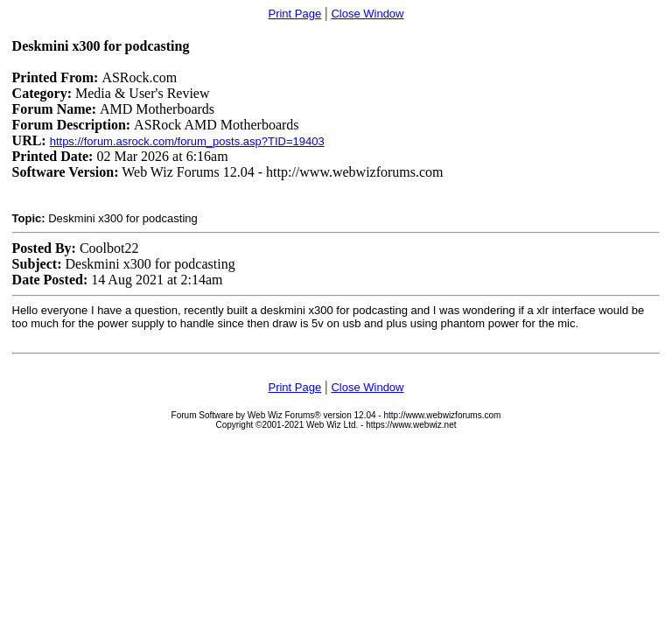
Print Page (294, 13)
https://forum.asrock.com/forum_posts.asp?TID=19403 (187, 141)
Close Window (367, 13)
